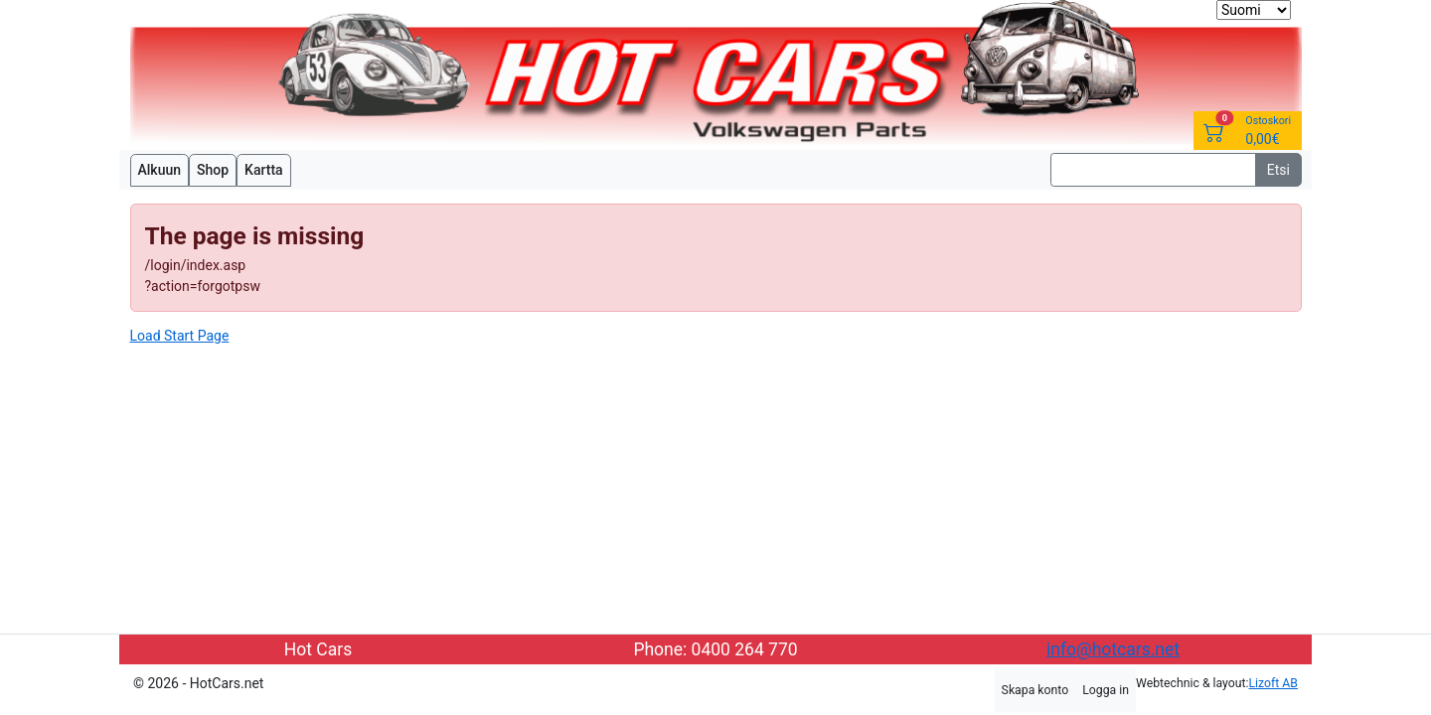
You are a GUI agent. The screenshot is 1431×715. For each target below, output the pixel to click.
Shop (213, 170)
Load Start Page (180, 336)
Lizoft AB (1273, 683)
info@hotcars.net (1113, 649)
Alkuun (160, 170)
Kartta (263, 170)
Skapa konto (1035, 690)
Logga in (1105, 690)
